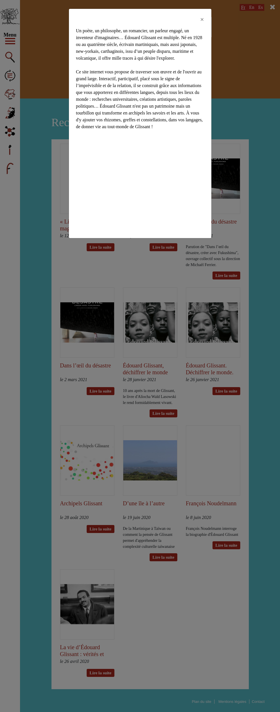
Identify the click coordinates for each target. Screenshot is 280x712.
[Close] (202, 19)
